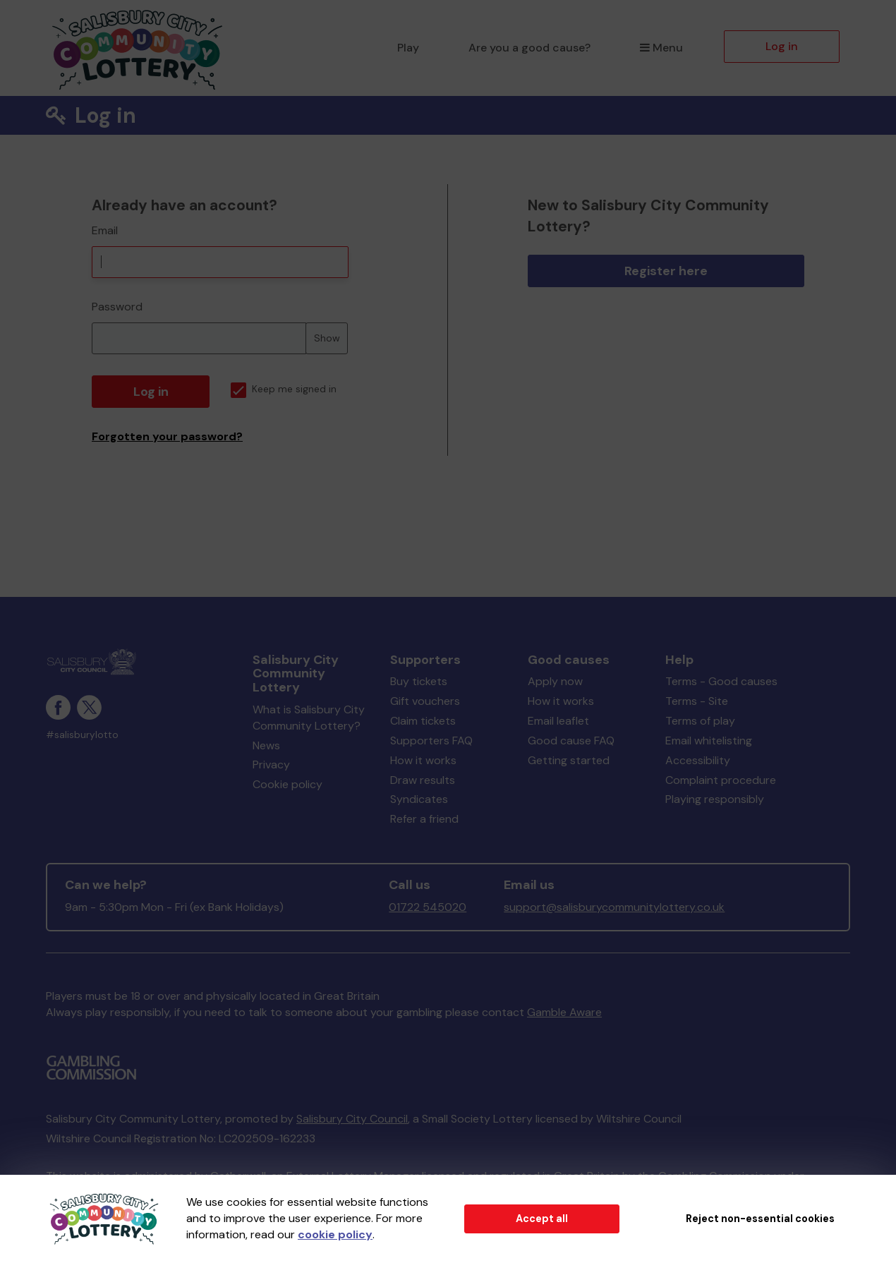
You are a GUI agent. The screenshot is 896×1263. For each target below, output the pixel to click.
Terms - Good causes (721, 681)
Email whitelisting (708, 740)
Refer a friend (424, 818)
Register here (666, 270)
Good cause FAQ (571, 740)
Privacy (271, 764)
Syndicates (419, 799)
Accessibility (697, 760)
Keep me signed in (284, 389)
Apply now (555, 681)
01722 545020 (427, 907)
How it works (423, 760)
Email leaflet (558, 720)
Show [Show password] (327, 338)
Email (105, 230)
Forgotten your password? (167, 436)
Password (117, 306)
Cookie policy (287, 784)
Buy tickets (418, 681)
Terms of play (700, 720)
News (266, 745)
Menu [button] (661, 47)
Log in (781, 46)
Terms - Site (696, 701)
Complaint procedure (720, 780)
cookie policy (335, 1234)
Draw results (422, 780)
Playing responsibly (714, 799)
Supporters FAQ (431, 740)
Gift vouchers (425, 701)
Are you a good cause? (529, 47)
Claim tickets (423, 720)
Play (408, 47)
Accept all (542, 1218)
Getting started (569, 760)
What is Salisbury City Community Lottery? (309, 717)
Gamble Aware (564, 1012)
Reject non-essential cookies (760, 1218)
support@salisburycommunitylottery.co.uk (614, 907)
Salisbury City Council (352, 1118)
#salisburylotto (82, 735)
